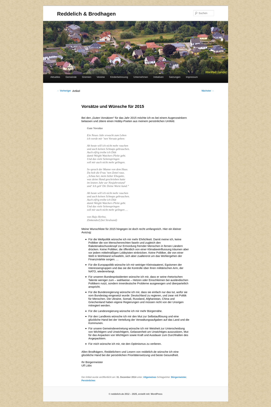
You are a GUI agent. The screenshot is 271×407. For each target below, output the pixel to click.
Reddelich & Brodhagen (86, 14)
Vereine (101, 77)
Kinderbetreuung (119, 77)
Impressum (192, 77)
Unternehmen (140, 77)
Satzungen (174, 77)
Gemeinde (71, 77)
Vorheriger (64, 90)
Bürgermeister (178, 377)
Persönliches (88, 380)
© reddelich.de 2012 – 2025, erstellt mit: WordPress (135, 394)
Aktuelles (55, 77)
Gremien (86, 77)
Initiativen (158, 77)
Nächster (208, 90)
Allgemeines (149, 377)
